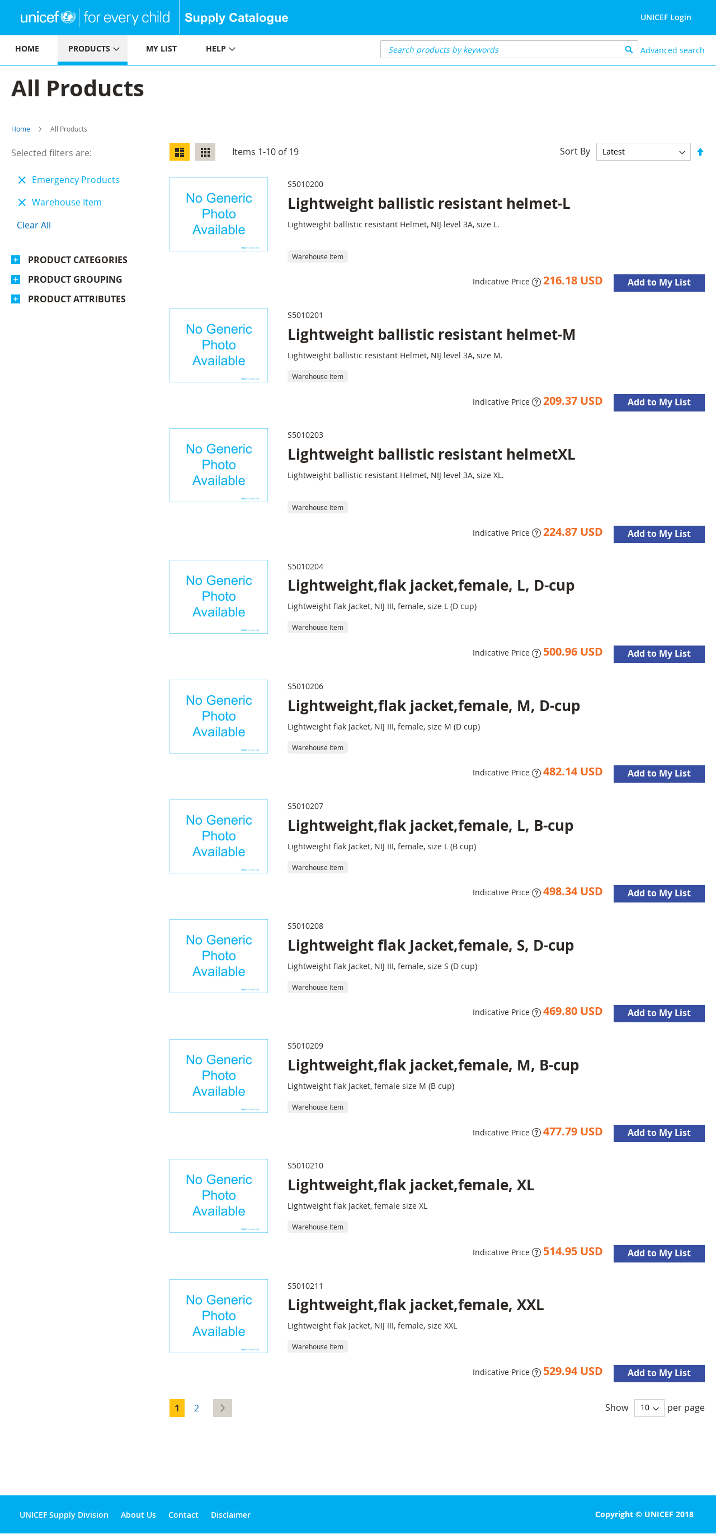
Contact (183, 1514)
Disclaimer (231, 1514)
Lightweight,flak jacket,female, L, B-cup (430, 825)
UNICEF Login (665, 17)
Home (20, 128)
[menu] (179, 50)
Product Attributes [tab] (77, 299)
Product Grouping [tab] (75, 279)
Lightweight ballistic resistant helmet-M (432, 334)
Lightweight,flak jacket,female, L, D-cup (431, 585)
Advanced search (672, 50)
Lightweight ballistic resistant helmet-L (429, 203)
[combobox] (509, 49)
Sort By (575, 151)
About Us (138, 1514)
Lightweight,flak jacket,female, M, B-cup (433, 1065)
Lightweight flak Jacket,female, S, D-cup (431, 945)
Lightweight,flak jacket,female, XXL (416, 1304)
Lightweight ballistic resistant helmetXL (432, 454)
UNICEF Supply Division (64, 1514)
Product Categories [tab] (78, 260)
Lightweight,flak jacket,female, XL (411, 1185)
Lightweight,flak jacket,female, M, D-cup (434, 705)
